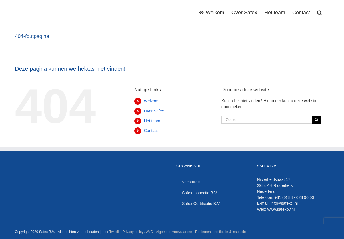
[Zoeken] (316, 120)
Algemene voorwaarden (174, 232)
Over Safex (154, 111)
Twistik (114, 232)
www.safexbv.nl (281, 209)
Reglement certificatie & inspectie (220, 232)
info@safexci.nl (284, 203)
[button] (319, 12)
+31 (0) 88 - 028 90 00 (294, 197)
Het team (152, 121)
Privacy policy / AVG (137, 232)
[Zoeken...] (266, 120)
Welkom (151, 101)
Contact (151, 130)
